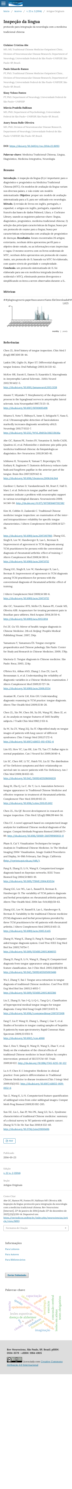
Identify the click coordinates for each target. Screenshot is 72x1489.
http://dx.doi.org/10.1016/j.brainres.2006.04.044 (30, 478)
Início (6, 11)
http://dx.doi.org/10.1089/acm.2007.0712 (26, 561)
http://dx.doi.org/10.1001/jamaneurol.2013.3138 (30, 387)
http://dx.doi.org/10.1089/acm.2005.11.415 (27, 931)
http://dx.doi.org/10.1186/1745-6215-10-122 (42, 1063)
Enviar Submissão (17, 1275)
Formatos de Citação (17, 1228)
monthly (55, 331)
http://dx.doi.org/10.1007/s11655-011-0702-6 (28, 741)
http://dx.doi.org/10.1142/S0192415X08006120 (29, 778)
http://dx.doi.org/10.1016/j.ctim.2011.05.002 (28, 803)
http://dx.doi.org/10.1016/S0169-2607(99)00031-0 (35, 835)
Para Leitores (12, 1249)
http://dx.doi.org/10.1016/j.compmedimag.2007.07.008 (33, 1013)
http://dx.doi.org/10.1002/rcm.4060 (24, 1038)
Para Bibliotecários (15, 1259)
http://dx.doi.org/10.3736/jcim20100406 (26, 1129)
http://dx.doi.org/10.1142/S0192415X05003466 (29, 972)
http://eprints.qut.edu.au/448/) (22, 860)
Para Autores (12, 1254)
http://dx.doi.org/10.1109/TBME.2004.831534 (28, 881)
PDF (10, 1140)
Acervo (18, 11)
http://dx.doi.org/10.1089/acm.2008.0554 (26, 688)
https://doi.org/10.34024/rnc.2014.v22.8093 (34, 146)
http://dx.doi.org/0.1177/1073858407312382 (40, 503)
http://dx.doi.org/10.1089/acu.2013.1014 (25, 618)
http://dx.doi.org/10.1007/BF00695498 (25, 407)
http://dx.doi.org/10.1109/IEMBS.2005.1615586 (29, 992)
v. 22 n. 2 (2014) (34, 11)
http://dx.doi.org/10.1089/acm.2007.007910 (27, 535)
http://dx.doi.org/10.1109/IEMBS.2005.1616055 (29, 951)
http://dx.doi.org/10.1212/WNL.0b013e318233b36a (31, 432)
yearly (65, 331)
